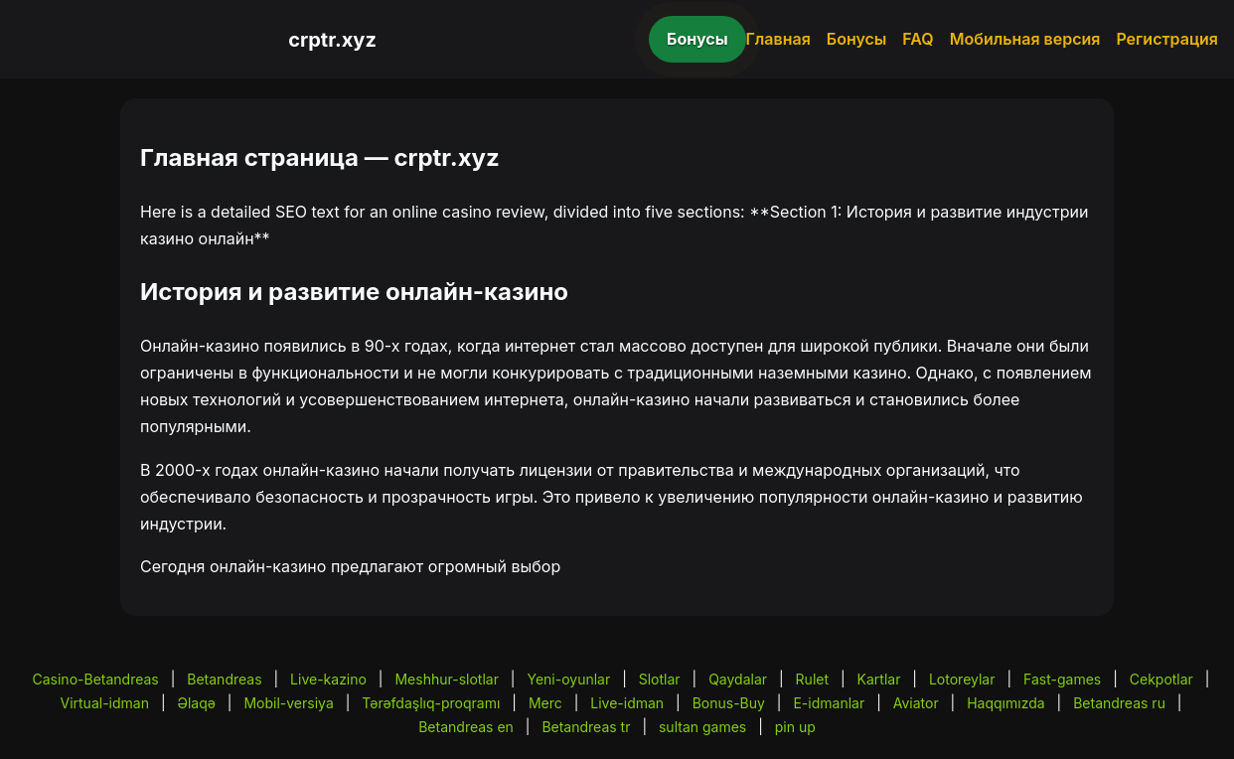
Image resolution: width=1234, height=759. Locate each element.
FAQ (917, 39)
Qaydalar (737, 679)
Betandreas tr (585, 726)
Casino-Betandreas (96, 679)
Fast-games (1062, 679)
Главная (778, 39)
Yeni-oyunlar (568, 679)
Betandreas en (466, 726)
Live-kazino (328, 679)
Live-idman (627, 702)
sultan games (702, 726)
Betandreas (224, 679)
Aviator (916, 702)
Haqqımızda (1005, 702)
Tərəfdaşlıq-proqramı (431, 702)
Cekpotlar (1161, 679)
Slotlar (660, 679)
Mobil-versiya (288, 702)
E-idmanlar (828, 702)
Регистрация (1167, 39)
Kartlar (879, 679)
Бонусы (697, 39)
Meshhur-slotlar (446, 679)
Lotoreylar (962, 679)
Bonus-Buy (729, 702)
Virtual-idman (104, 702)
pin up (795, 726)
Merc (545, 702)
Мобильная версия (1025, 39)
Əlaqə (196, 702)
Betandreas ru (1119, 702)
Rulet (812, 679)
